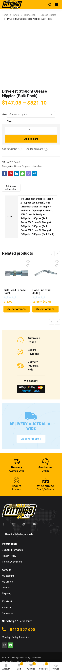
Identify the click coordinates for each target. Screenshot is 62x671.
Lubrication (30, 15)
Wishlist (31, 666)
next (57, 253)
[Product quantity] (31, 130)
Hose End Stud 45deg (41, 291)
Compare (43, 666)
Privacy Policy (32, 661)
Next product (57, 321)
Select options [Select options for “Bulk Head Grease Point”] (16, 309)
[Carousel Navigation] (54, 253)
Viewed (55, 667)
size (4, 114)
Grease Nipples (48, 15)
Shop (16, 15)
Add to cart (31, 139)
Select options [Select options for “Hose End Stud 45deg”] (45, 309)
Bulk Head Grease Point (14, 291)
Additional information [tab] (11, 188)
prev (51, 253)
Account (6, 667)
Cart (19, 666)
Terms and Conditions (12, 661)
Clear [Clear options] (9, 121)
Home (5, 15)
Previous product (51, 321)
